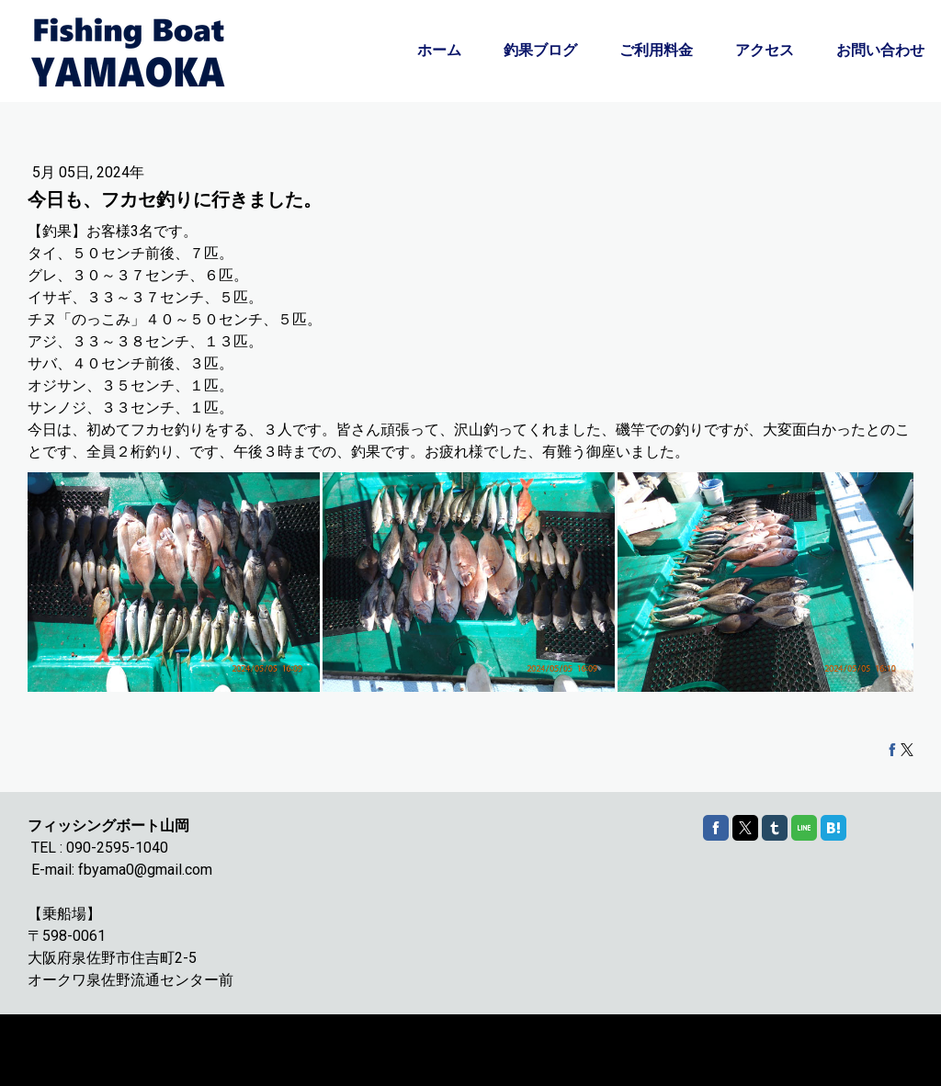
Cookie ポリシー (66, 1041)
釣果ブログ (540, 50)
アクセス (764, 50)
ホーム (439, 50)
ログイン (894, 1059)
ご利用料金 (656, 50)
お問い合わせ (880, 50)
